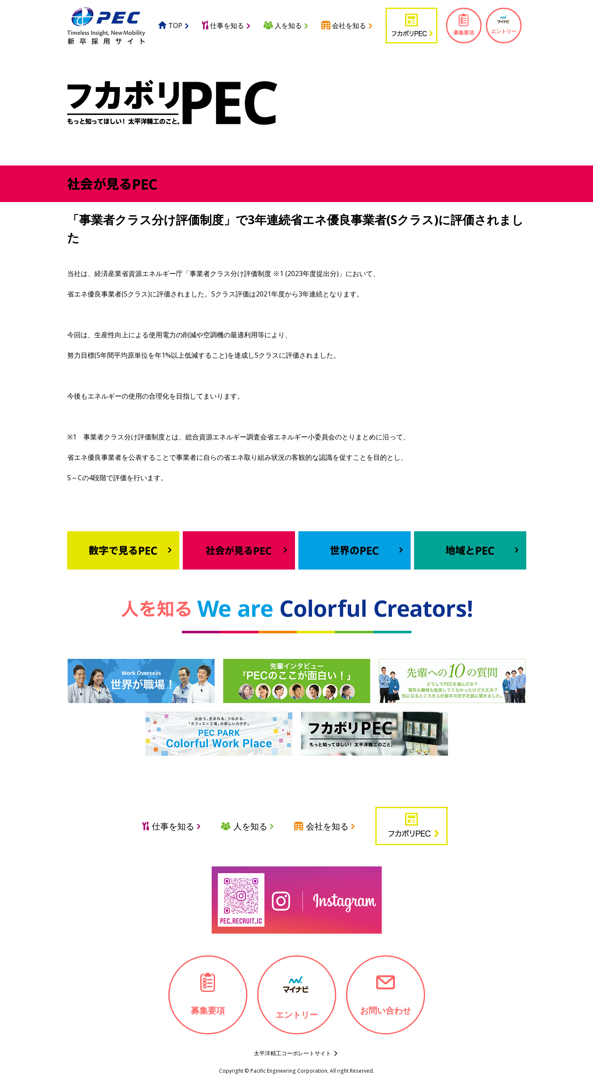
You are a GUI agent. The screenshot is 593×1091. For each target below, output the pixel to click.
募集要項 (464, 24)
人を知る (283, 25)
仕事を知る (223, 25)
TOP (170, 25)
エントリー (503, 24)
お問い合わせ (385, 993)
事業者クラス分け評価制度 (230, 273)
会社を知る (343, 25)
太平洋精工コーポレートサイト (292, 1053)
